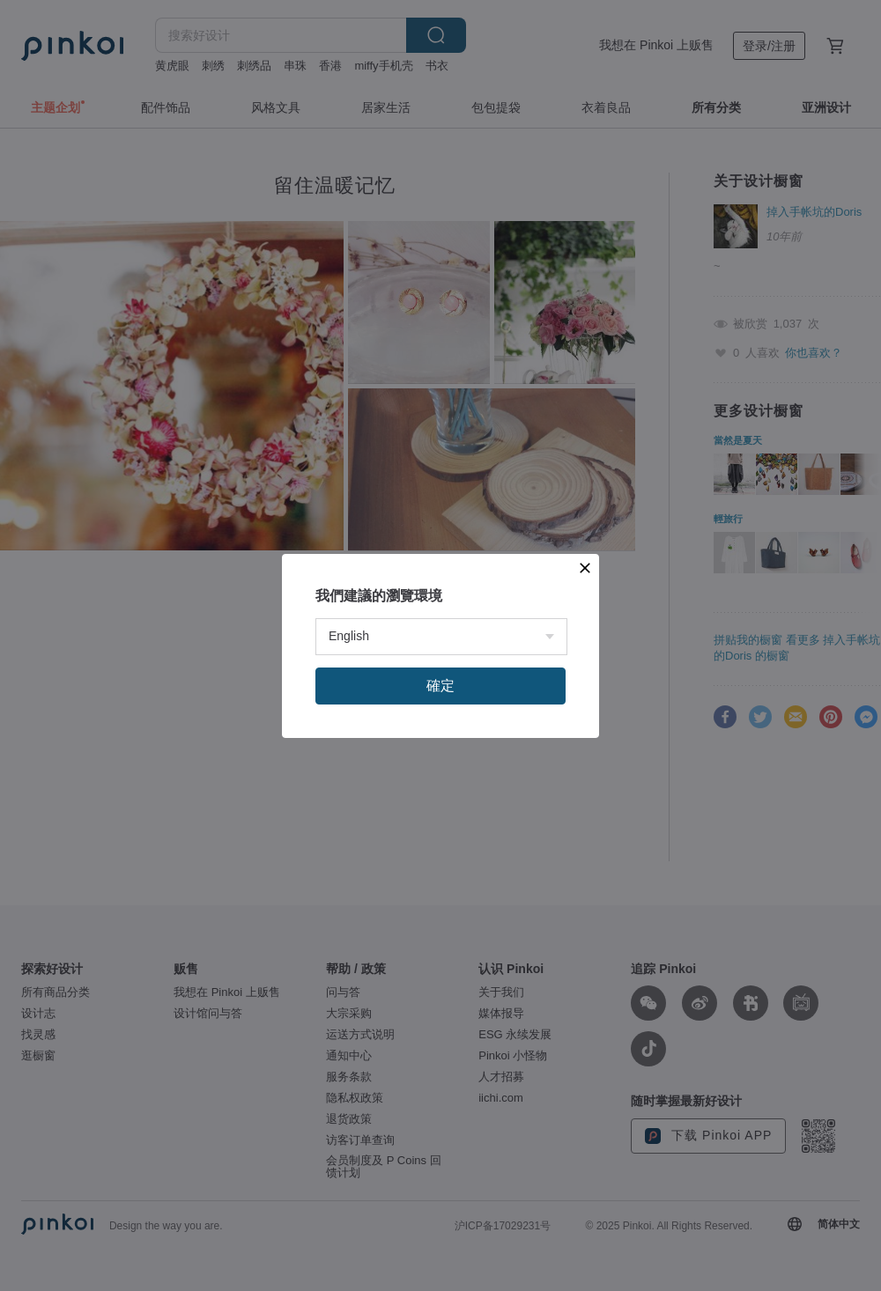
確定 (440, 685)
